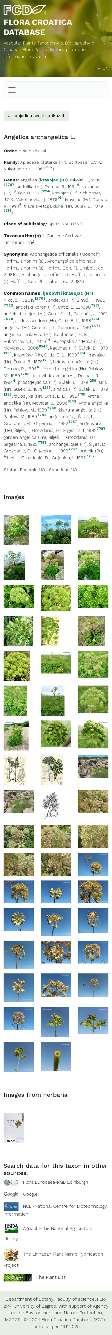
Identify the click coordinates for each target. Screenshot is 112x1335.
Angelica (28, 179)
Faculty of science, (76, 1299)
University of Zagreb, (35, 1306)
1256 (46, 191)
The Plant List (50, 1277)
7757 (72, 422)
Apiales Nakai (32, 150)
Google (30, 1194)
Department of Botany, (30, 1299)
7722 (8, 305)
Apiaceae (29, 162)
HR (97, 68)
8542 (43, 346)
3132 (49, 167)
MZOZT (12, 1319)
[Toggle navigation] (12, 90)
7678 (8, 319)
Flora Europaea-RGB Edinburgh (55, 1182)
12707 (9, 185)
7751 (95, 305)
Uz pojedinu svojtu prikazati (36, 115)
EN (105, 68)
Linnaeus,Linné (19, 242)
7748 (24, 374)
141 (60, 198)
